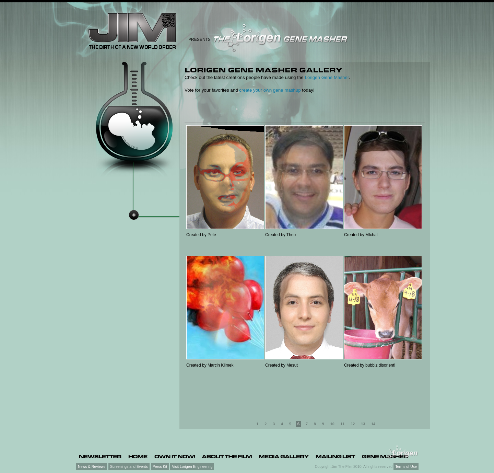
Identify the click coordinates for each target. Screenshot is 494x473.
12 (353, 424)
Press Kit (160, 466)
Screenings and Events (129, 466)
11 (343, 424)
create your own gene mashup (270, 90)
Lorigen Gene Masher (327, 77)
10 (332, 424)
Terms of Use (406, 466)
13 (363, 424)
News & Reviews (91, 466)
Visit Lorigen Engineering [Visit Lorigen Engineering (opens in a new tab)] (192, 466)
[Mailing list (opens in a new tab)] (335, 456)
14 (373, 424)
